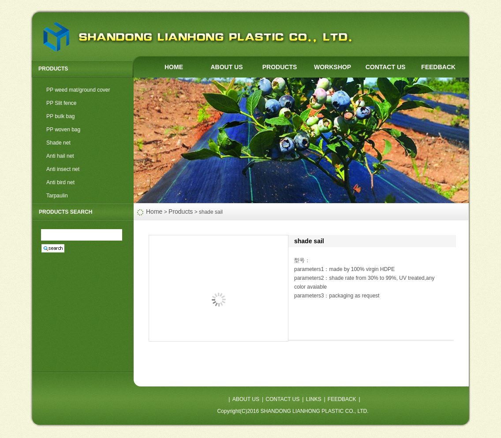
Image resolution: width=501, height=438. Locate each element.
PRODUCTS (279, 67)
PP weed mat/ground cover (78, 90)
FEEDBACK (438, 67)
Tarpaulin (57, 196)
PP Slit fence (61, 103)
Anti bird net (60, 182)
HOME (174, 67)
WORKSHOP (332, 67)
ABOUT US (226, 67)
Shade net (58, 143)
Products (180, 211)
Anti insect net (62, 169)
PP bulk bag (60, 116)
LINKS (314, 399)
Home (154, 211)
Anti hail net (60, 156)
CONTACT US (386, 67)
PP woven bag (63, 129)
